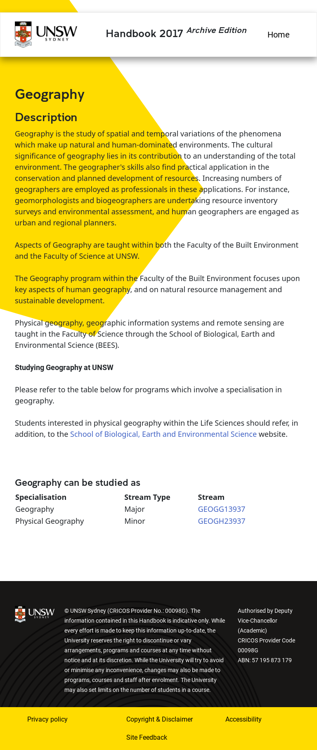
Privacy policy (47, 719)
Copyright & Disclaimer (159, 719)
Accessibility (243, 719)
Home (278, 35)
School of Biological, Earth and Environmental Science (163, 434)
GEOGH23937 (222, 521)
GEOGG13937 (222, 509)
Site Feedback (146, 737)
